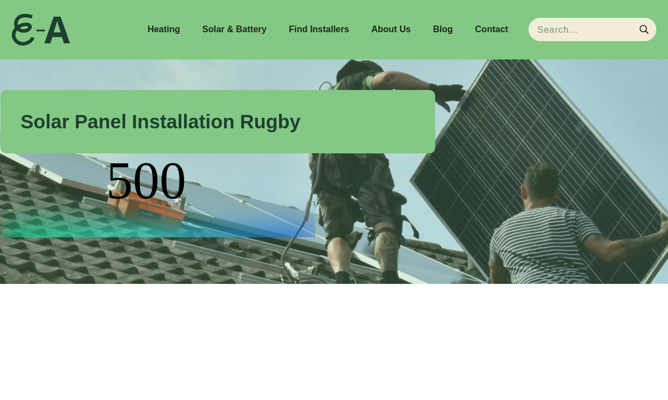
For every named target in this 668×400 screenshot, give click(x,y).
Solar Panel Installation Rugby (161, 121)
